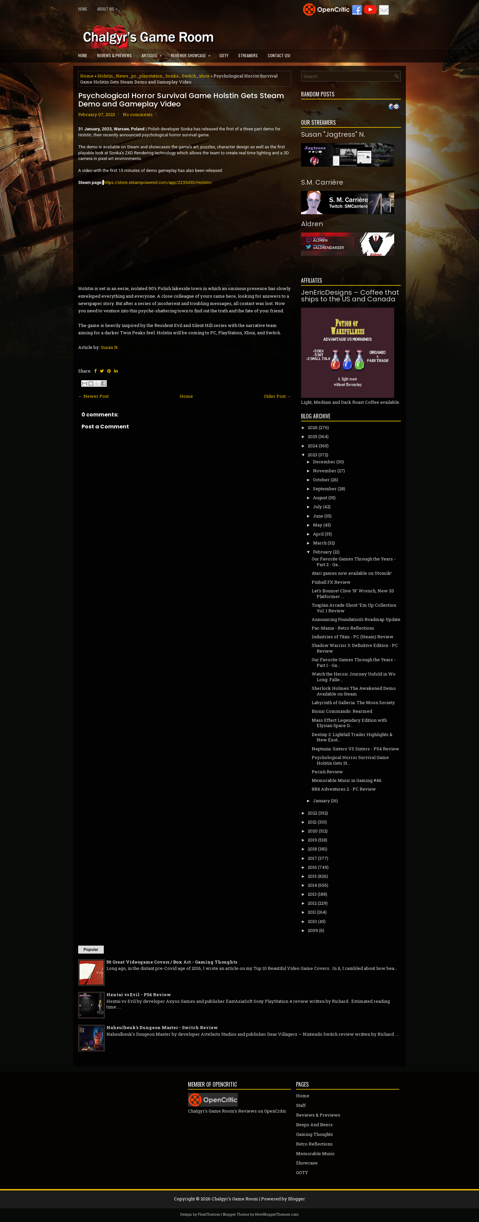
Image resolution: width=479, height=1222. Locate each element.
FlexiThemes (209, 1214)
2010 (312, 921)
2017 (312, 858)
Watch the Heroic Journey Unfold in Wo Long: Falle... (354, 677)
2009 (313, 930)
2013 (312, 894)
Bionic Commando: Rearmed (342, 711)
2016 (312, 867)
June (318, 516)
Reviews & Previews (114, 55)
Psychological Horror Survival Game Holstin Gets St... (350, 760)
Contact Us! (279, 55)
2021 (312, 822)
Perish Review (327, 772)
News (122, 76)
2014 (312, 885)
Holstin (105, 76)
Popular (90, 949)
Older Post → (277, 396)
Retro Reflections (314, 1144)
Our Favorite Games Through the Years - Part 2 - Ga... (354, 561)
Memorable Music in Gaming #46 (347, 780)
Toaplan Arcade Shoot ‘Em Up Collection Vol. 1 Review (354, 608)
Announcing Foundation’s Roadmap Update (356, 619)
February (322, 552)
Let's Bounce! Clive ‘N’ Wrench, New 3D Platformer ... (353, 593)
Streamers (248, 55)
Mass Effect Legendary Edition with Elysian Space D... (349, 723)
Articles (154, 53)
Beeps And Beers (314, 1125)
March (320, 543)
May (317, 525)
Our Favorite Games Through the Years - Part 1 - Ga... (354, 662)
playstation (150, 76)
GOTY (224, 55)
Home (82, 9)
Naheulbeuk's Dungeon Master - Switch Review (162, 1027)
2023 (312, 455)
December (324, 462)
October (321, 480)
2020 (313, 831)
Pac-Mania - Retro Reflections (343, 628)
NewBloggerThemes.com (277, 1214)
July (317, 507)
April (318, 534)
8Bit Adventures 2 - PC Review (344, 789)
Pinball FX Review (331, 582)
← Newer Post (93, 396)
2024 (313, 446)
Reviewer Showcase (193, 53)
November (324, 471)
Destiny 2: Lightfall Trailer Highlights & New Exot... (352, 737)
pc (133, 76)
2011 (312, 912)
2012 (312, 903)
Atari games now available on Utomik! (352, 573)
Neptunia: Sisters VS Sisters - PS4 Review (355, 749)
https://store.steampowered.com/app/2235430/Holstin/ (158, 182)
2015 (312, 876)
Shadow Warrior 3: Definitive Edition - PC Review (355, 648)
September (325, 489)
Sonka (172, 76)
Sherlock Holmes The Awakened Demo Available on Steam (354, 691)
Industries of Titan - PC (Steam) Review (353, 637)
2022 (312, 813)
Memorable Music (315, 1153)
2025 (312, 436)
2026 (313, 427)
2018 (312, 849)
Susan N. (110, 347)
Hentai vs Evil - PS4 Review (138, 994)
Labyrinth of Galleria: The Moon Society (353, 702)
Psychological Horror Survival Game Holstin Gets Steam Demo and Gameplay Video (181, 100)
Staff (301, 1105)
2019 (312, 840)
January (321, 801)
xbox (204, 76)
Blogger (296, 1199)
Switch (189, 76)
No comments (138, 114)
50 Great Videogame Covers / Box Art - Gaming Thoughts (171, 962)
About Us (109, 7)
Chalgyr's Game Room (235, 1199)
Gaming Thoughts (314, 1134)
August (320, 498)
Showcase (307, 1163)
